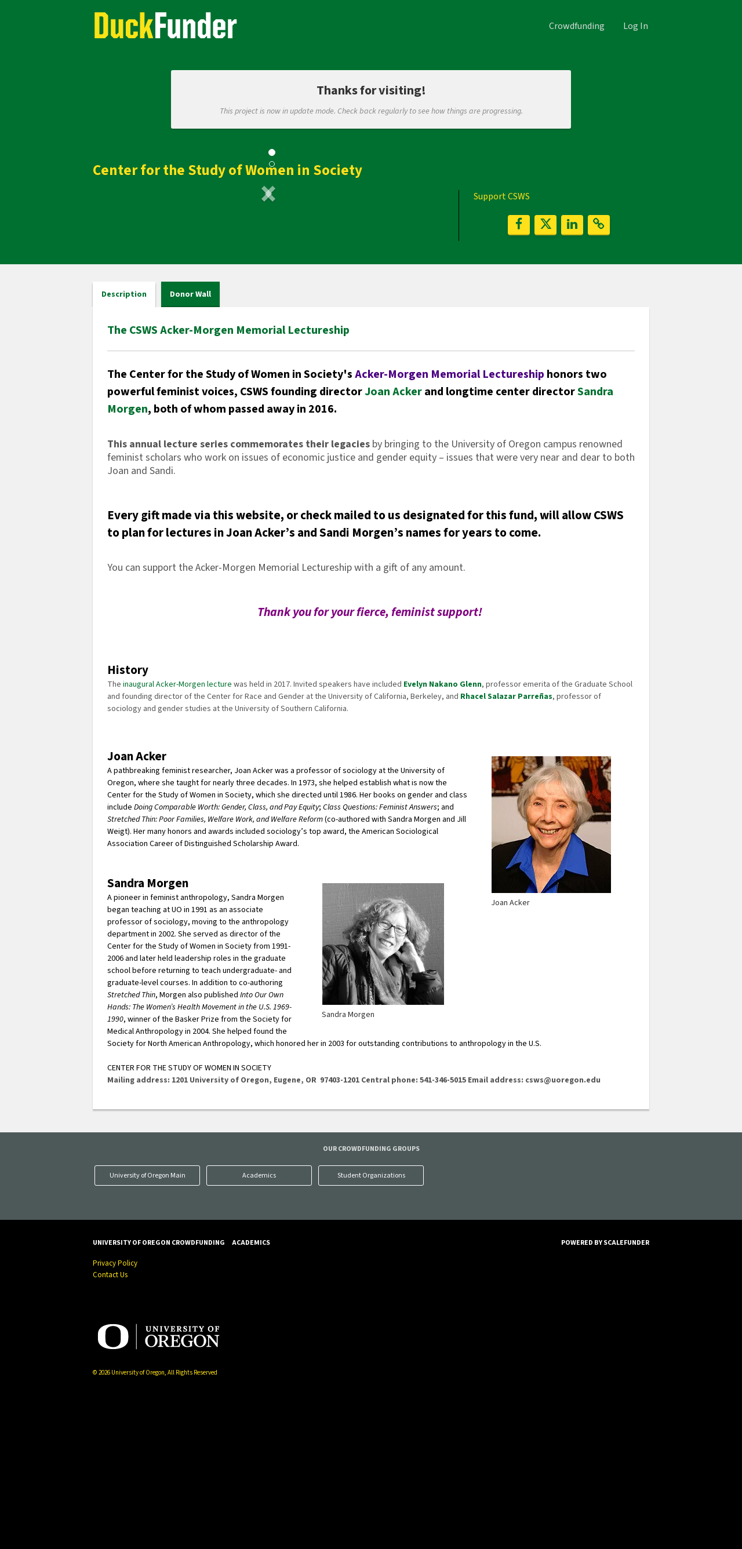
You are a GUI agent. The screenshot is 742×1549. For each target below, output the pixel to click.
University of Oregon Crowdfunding (159, 1391)
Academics (259, 1323)
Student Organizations (371, 1323)
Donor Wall (190, 442)
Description (124, 442)
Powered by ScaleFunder (605, 1391)
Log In (635, 26)
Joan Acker (393, 539)
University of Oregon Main (148, 1323)
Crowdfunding (577, 26)
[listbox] (268, 289)
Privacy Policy (115, 1411)
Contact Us (110, 1423)
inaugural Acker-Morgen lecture (177, 832)
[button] (119, 289)
